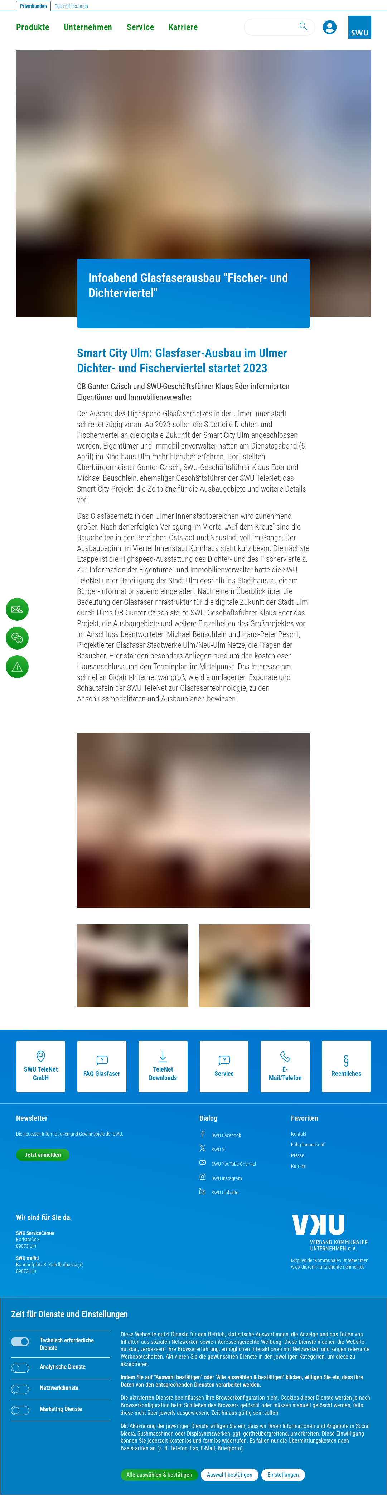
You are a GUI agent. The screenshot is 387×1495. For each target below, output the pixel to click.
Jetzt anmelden (43, 1154)
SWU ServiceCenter (35, 1233)
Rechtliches (346, 1066)
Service (140, 27)
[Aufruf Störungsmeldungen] (17, 666)
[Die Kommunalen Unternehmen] (329, 1235)
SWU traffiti (27, 1258)
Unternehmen (88, 27)
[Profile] (330, 27)
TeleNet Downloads (163, 1066)
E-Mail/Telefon (285, 1066)
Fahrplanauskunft (308, 1144)
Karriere (183, 27)
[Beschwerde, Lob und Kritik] (17, 609)
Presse (297, 1155)
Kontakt (298, 1134)
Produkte (32, 27)
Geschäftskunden (71, 6)
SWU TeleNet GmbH (41, 1066)
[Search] (279, 27)
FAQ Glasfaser (101, 1066)
